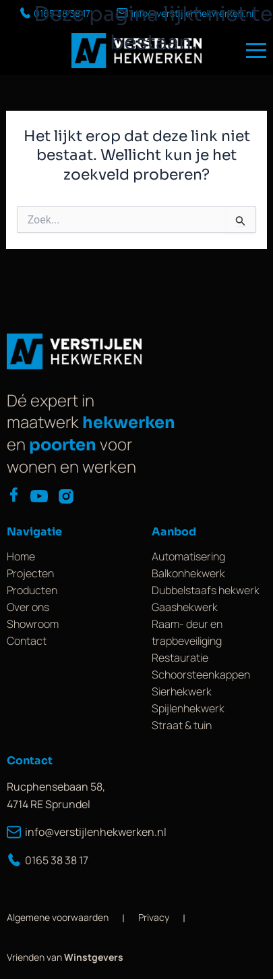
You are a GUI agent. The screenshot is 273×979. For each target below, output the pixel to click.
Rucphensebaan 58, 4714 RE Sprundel (56, 795)
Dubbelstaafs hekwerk (206, 590)
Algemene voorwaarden (58, 917)
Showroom (33, 623)
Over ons (28, 607)
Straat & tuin (182, 725)
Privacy (153, 917)
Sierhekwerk (182, 691)
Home (21, 556)
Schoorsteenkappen (201, 674)
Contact (27, 640)
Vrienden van (65, 957)
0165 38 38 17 (47, 860)
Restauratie (180, 657)
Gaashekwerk (185, 607)
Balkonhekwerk (188, 573)
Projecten (30, 573)
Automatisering (188, 556)
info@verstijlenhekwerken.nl (79, 831)
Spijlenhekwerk (188, 708)
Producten (32, 590)
